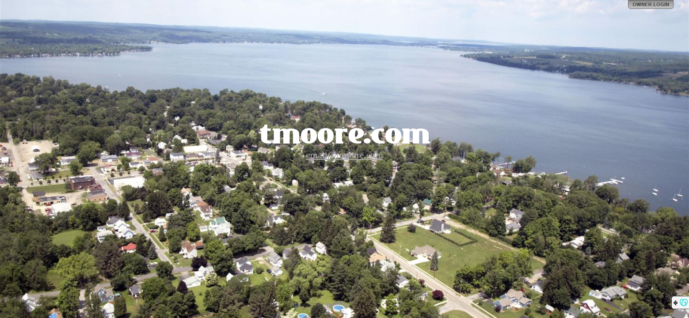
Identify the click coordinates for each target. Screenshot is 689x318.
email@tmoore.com (344, 154)
